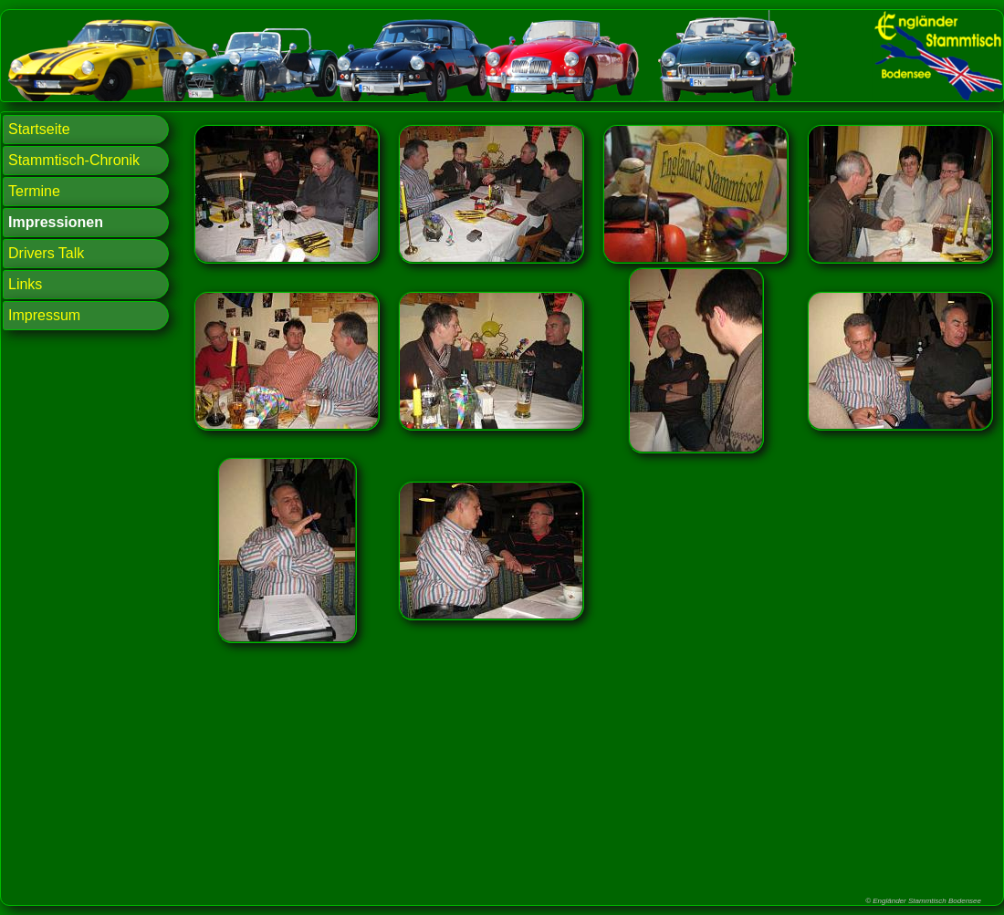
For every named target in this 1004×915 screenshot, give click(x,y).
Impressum (44, 315)
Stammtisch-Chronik (74, 160)
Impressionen (55, 222)
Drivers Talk (46, 253)
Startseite (39, 129)
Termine (34, 191)
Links (25, 284)
